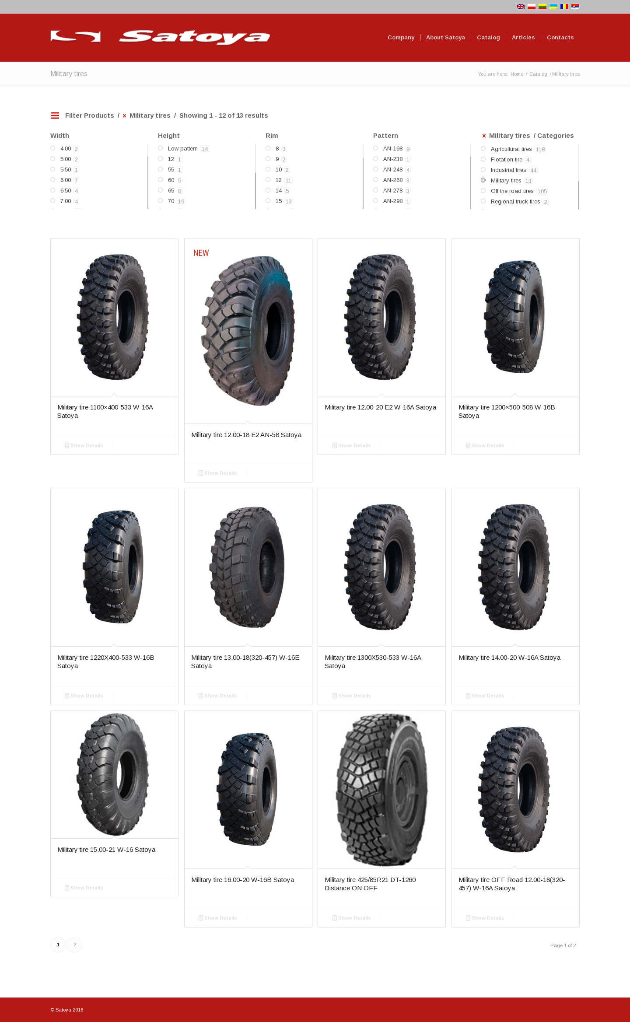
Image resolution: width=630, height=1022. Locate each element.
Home (517, 74)
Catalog (538, 74)
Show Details (84, 445)
